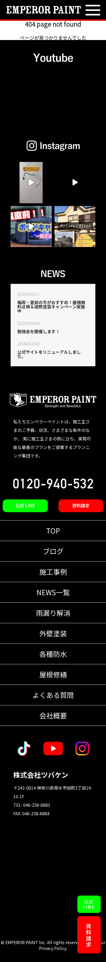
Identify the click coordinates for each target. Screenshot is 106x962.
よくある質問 (53, 695)
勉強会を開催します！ (38, 331)
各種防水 (53, 654)
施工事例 (53, 572)
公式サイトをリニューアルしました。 (49, 354)
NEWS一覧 (53, 592)
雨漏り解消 (53, 613)
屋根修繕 (53, 674)
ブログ (53, 551)
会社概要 (53, 715)
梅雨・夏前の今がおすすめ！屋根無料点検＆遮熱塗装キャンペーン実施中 (51, 306)
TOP (53, 530)
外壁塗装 (53, 633)
